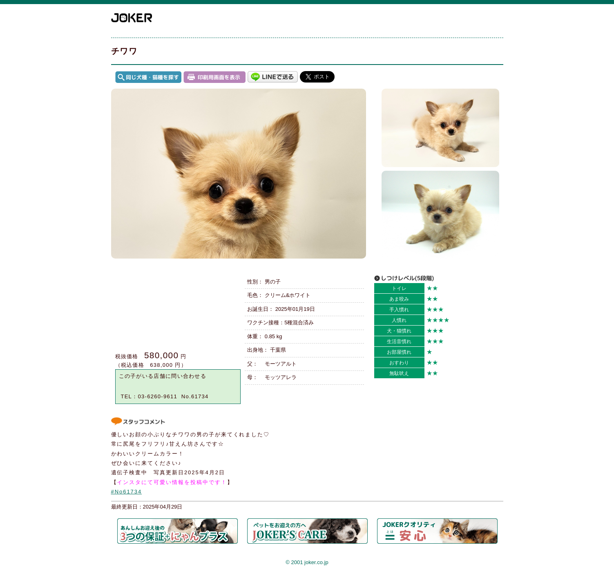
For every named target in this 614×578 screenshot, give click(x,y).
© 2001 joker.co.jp (307, 562)
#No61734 (126, 492)
